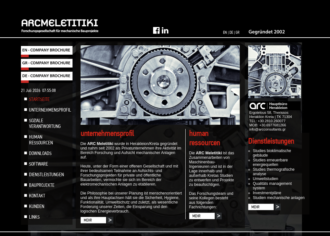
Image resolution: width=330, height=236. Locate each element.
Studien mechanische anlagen (279, 197)
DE (231, 32)
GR (237, 32)
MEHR (88, 220)
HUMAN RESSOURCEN (41, 140)
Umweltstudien (265, 179)
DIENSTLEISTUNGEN (46, 174)
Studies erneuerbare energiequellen (270, 162)
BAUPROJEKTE (41, 185)
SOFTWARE (38, 164)
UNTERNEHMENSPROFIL (50, 110)
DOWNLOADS (40, 153)
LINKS (34, 217)
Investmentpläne (267, 193)
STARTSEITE (39, 99)
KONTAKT (37, 196)
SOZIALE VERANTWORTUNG (45, 123)
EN (225, 32)
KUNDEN (36, 206)
